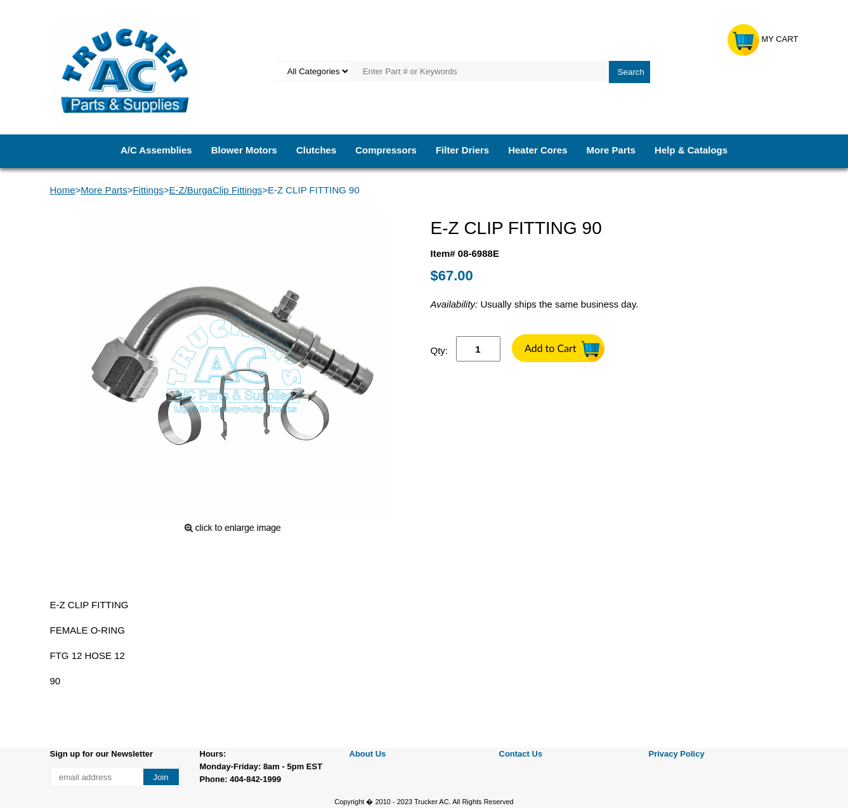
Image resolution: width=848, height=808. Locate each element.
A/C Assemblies (156, 150)
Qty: (439, 350)
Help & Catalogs (691, 150)
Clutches (316, 150)
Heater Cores (537, 150)
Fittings (148, 190)
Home (62, 190)
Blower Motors (244, 150)
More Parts (611, 150)
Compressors (386, 150)
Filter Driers (462, 150)
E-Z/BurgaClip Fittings (216, 190)
